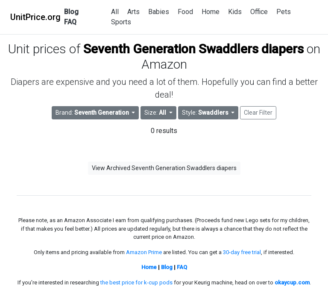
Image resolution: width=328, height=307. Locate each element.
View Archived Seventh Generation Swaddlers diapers (164, 168)
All (115, 12)
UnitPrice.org (35, 17)
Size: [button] (155, 112)
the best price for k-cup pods (136, 282)
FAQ (70, 22)
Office (259, 12)
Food (185, 12)
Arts (133, 12)
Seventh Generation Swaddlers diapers (193, 48)
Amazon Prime (144, 252)
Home (211, 12)
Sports (121, 22)
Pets (283, 12)
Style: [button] (206, 112)
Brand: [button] (93, 112)
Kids (235, 12)
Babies (158, 12)
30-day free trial (242, 252)
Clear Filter (258, 112)
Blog (71, 12)
